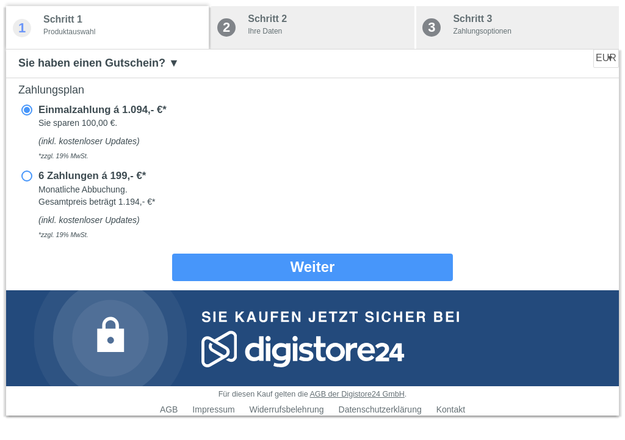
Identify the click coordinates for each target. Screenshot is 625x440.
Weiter (313, 266)
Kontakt (450, 409)
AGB (169, 409)
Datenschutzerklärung (380, 409)
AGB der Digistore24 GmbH (356, 394)
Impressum (213, 409)
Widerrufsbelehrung (286, 409)
